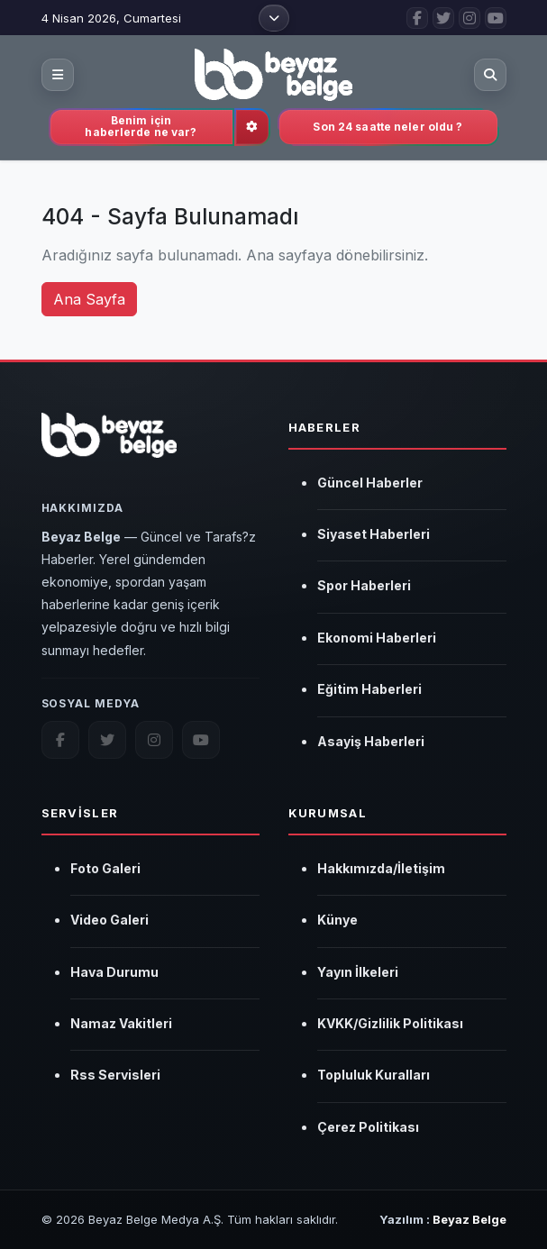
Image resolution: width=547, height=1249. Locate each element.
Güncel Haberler (370, 482)
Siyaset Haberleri (373, 534)
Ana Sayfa (89, 299)
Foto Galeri (105, 868)
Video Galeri (109, 919)
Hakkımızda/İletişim (381, 868)
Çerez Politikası (368, 1127)
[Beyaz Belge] (109, 445)
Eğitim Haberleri (369, 689)
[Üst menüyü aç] (274, 18)
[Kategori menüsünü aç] (57, 75)
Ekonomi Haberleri (376, 637)
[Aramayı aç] (490, 75)
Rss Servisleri (115, 1074)
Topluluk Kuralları (373, 1074)
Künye (337, 919)
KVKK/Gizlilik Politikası (390, 1023)
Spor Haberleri (364, 585)
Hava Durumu (114, 972)
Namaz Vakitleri (121, 1023)
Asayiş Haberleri (370, 741)
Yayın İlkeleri (357, 972)
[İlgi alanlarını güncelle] (252, 127)
